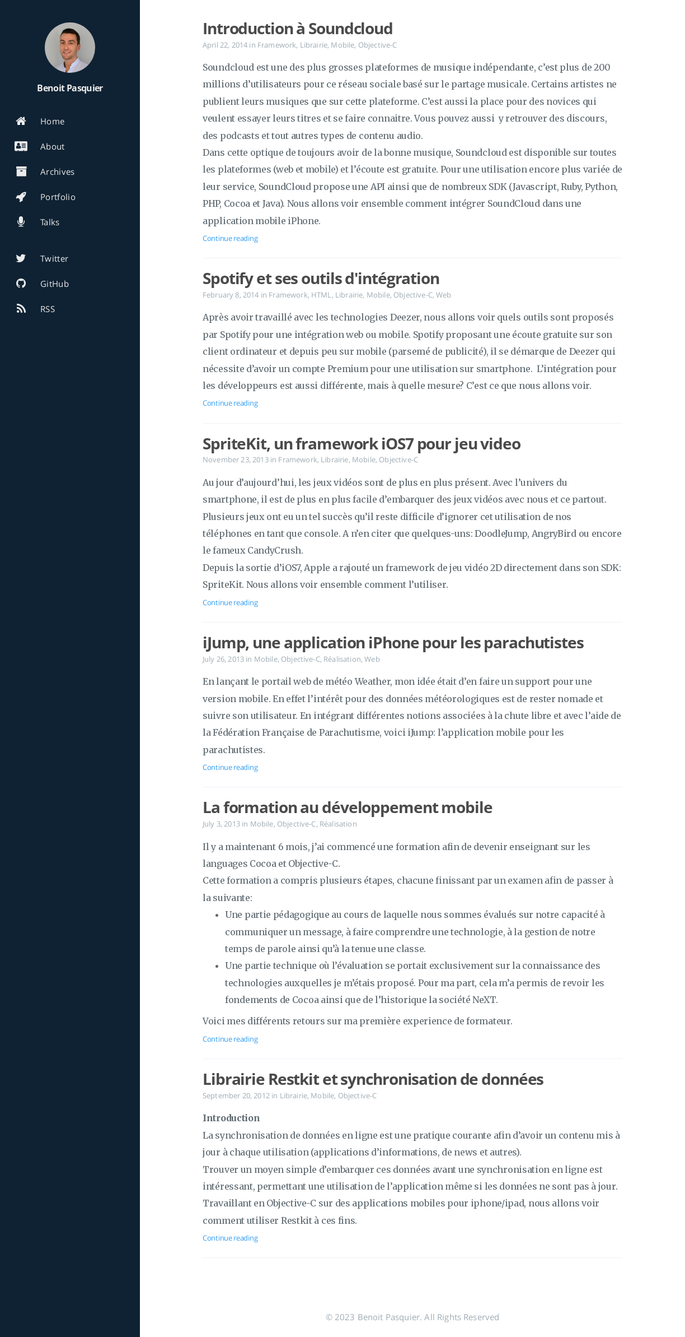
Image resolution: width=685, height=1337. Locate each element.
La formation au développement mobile (347, 807)
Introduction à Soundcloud (298, 28)
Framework (276, 45)
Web (443, 295)
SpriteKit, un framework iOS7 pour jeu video (361, 443)
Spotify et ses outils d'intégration (321, 278)
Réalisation (342, 659)
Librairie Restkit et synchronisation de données (373, 1078)
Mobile (342, 45)
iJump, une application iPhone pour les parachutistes (393, 642)
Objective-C (377, 45)
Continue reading (230, 238)
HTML (321, 295)
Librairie (313, 45)
